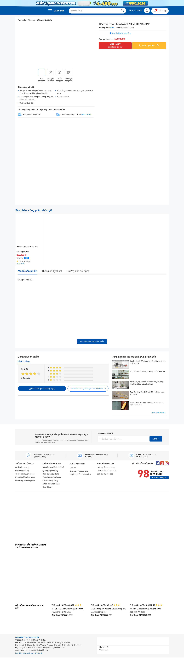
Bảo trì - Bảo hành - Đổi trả (53, 467)
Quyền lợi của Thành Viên (80, 474)
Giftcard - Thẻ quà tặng (79, 471)
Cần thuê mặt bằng (50, 480)
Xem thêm (48, 487)
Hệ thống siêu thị (22, 471)
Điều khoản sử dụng (51, 474)
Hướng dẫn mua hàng (105, 467)
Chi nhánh (135, 11)
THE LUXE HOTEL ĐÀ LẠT (105, 605)
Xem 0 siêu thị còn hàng (120, 33)
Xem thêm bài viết (159, 413)
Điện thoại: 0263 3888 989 (101, 615)
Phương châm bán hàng (25, 477)
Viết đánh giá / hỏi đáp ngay (42, 388)
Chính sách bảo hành (51, 484)
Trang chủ (22, 20)
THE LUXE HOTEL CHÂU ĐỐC (146, 605)
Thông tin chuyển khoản (24, 474)
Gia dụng (31, 20)
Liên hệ (73, 468)
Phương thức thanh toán (106, 471)
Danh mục (59, 11)
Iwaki (112, 28)
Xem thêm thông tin (159, 477)
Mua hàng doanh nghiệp (25, 480)
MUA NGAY (115, 45)
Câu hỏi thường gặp (105, 474)
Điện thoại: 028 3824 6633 (62, 615)
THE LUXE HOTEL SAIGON (66, 605)
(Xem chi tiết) (86, 114)
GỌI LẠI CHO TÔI (149, 45)
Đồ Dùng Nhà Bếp (44, 20)
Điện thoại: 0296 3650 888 (140, 615)
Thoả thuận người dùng (52, 477)
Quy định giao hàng (50, 471)
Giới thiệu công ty (22, 467)
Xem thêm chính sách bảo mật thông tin (29, 653)
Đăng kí (156, 439)
